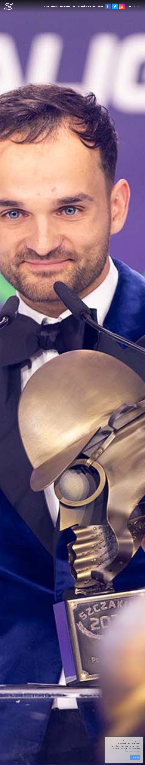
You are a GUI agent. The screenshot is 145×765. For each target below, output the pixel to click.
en (134, 6)
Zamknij (135, 757)
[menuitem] (47, 6)
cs (138, 6)
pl (130, 6)
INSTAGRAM (122, 6)
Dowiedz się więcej (132, 751)
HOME (47, 6)
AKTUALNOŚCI (80, 6)
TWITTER (115, 6)
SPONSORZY (65, 6)
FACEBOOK (108, 6)
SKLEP (100, 6)
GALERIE (92, 6)
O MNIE (54, 6)
